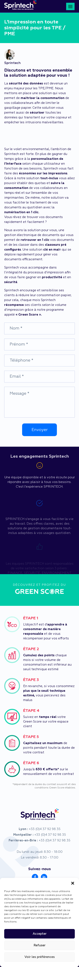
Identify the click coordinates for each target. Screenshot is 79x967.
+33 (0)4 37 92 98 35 (44, 829)
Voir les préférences (39, 957)
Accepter (40, 933)
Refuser (40, 945)
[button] (73, 883)
